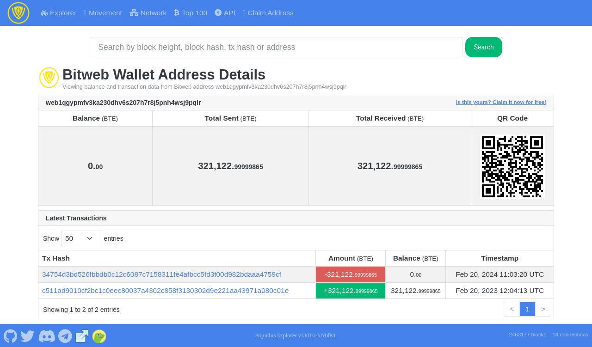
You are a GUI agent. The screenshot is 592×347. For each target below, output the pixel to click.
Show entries (83, 238)
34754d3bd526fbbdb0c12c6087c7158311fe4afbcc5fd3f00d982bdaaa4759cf (161, 274)
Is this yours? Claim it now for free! (501, 102)
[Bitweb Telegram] (65, 335)
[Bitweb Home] (18, 12)
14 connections (570, 334)
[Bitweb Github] (10, 335)
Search (484, 47)
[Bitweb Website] (82, 335)
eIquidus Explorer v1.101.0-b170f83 (295, 335)
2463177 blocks (527, 334)
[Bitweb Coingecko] (99, 335)
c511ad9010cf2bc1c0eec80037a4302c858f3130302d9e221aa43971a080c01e (165, 290)
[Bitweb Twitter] (28, 335)
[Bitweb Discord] (46, 335)
